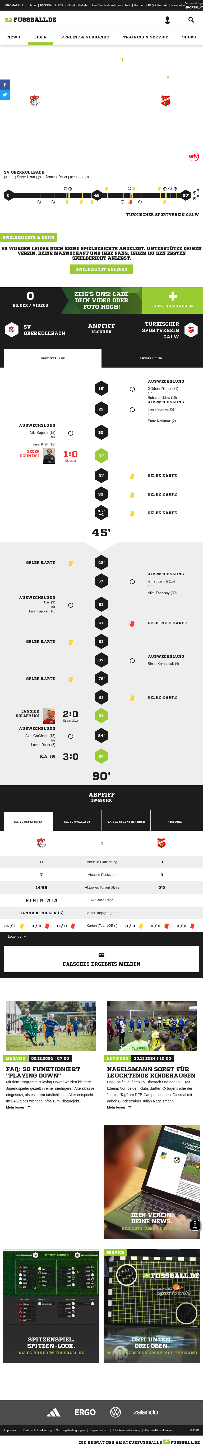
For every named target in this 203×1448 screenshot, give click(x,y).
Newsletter (178, 5)
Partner (139, 5)
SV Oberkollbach (35, 120)
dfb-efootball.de (77, 5)
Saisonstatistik (28, 821)
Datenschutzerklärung (37, 1430)
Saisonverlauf (77, 821)
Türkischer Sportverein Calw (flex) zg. (166, 126)
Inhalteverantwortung (126, 1430)
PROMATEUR (14, 5)
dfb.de (32, 5)
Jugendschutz (99, 1430)
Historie (174, 821)
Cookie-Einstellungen (159, 1430)
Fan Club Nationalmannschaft (111, 5)
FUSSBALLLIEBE (51, 5)
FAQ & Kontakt (157, 5)
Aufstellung (150, 358)
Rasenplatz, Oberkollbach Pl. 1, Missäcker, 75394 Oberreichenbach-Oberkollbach (101, 77)
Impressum (11, 1430)
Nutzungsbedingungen (70, 1430)
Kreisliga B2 (101, 60)
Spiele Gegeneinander (126, 821)
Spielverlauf (53, 358)
